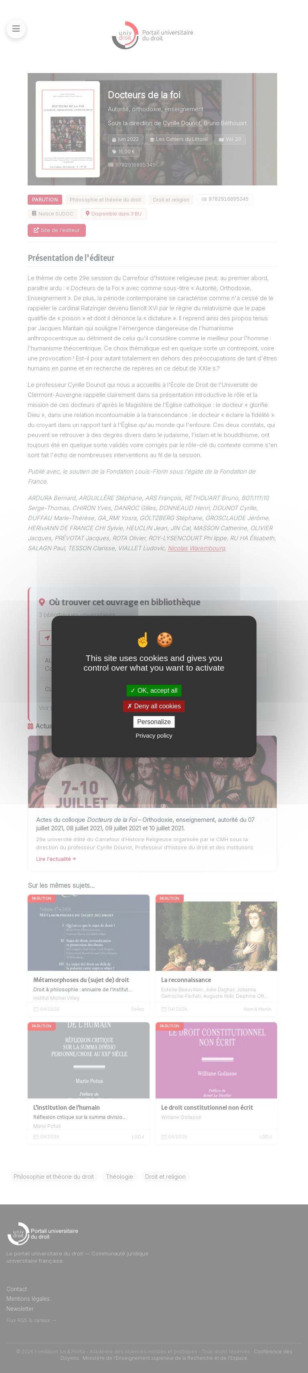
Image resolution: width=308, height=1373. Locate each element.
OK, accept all (153, 690)
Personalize (154, 721)
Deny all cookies (154, 706)
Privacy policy (154, 735)
